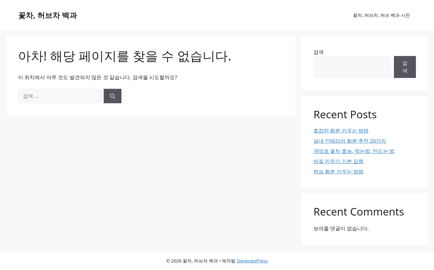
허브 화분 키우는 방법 (338, 171)
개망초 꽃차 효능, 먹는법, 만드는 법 (354, 150)
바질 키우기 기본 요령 (338, 161)
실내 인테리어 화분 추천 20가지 (349, 140)
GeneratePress (252, 261)
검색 (318, 51)
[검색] (112, 96)
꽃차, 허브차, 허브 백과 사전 (381, 15)
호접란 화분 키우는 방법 (341, 130)
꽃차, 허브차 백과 (47, 15)
